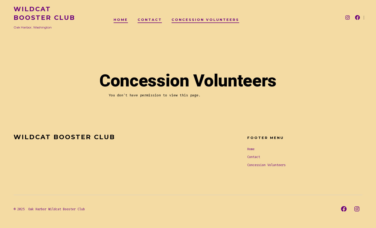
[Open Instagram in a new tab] (347, 17)
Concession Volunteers (205, 20)
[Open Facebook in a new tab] (357, 17)
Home (121, 20)
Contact (150, 20)
